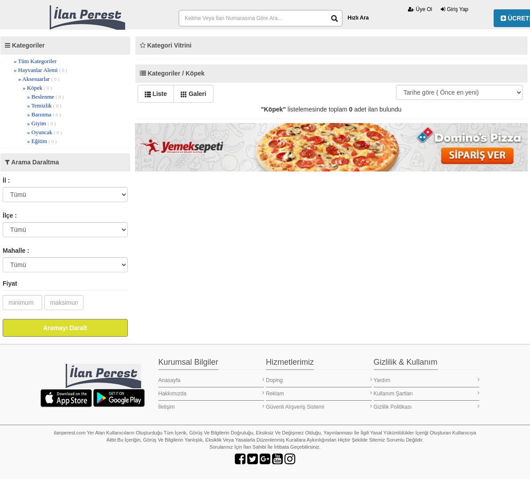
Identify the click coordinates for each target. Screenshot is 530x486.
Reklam (319, 393)
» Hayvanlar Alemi (40, 70)
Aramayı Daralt (65, 327)
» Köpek (37, 87)
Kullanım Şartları (427, 393)
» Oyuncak (44, 132)
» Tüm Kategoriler (35, 61)
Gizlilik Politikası (427, 406)
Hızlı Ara (358, 18)
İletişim (211, 406)
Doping (319, 380)
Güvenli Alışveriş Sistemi (319, 406)
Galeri (193, 93)
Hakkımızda (211, 393)
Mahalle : (16, 250)
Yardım (427, 380)
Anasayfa (211, 380)
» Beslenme (45, 96)
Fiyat (10, 283)
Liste (156, 93)
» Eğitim (42, 141)
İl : (6, 180)
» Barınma (44, 114)
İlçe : (10, 215)
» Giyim (41, 123)
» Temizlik (44, 105)
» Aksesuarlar (38, 79)
